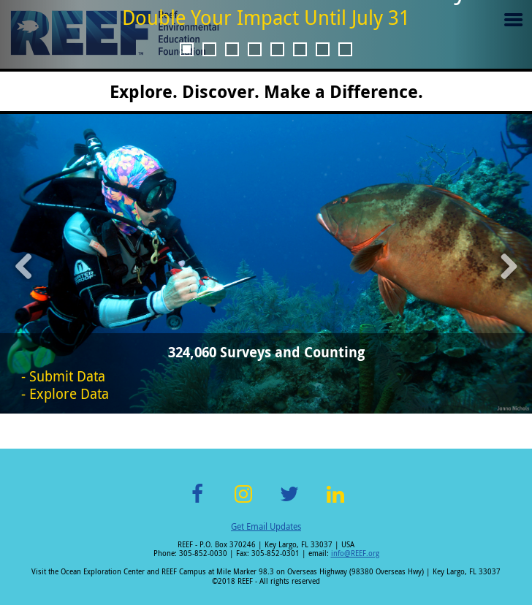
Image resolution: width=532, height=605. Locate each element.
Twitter (289, 502)
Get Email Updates (266, 526)
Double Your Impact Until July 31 (266, 17)
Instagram (243, 502)
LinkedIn (335, 502)
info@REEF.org (355, 553)
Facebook (197, 502)
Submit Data (67, 376)
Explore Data (69, 393)
